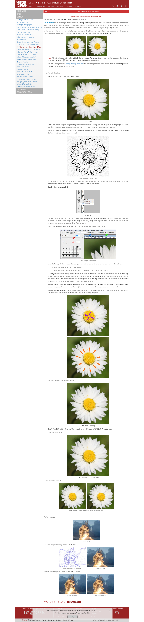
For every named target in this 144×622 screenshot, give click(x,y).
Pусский (71, 620)
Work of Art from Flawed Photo (26, 59)
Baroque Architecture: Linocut (26, 54)
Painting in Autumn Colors (25, 20)
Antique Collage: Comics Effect (26, 57)
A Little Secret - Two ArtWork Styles (28, 44)
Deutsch (37, 620)
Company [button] (78, 6)
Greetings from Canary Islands (26, 79)
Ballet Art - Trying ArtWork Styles (27, 52)
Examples (20, 17)
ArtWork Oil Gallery (22, 67)
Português (51, 620)
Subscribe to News (117, 611)
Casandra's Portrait (23, 74)
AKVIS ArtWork (49, 23)
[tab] (29, 11)
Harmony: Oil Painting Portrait (26, 87)
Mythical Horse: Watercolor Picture (28, 42)
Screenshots (21, 89)
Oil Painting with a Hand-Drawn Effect (29, 47)
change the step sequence (74, 64)
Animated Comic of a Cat (24, 84)
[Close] (110, 610)
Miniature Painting (22, 62)
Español (44, 620)
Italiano (58, 620)
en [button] (126, 6)
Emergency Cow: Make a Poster (27, 82)
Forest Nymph (21, 40)
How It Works (21, 11)
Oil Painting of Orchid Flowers (26, 64)
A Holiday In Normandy (24, 32)
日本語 (65, 620)
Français (31, 620)
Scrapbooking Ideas (23, 22)
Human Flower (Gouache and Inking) (28, 49)
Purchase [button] (51, 6)
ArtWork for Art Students (24, 72)
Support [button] (69, 6)
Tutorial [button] (60, 6)
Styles (19, 14)
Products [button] (31, 6)
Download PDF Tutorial (24, 92)
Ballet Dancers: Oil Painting (25, 37)
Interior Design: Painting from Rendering (29, 27)
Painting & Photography (24, 25)
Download (41, 6)
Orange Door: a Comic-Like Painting (28, 30)
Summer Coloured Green (25, 77)
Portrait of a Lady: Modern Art (26, 35)
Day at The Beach (22, 69)
